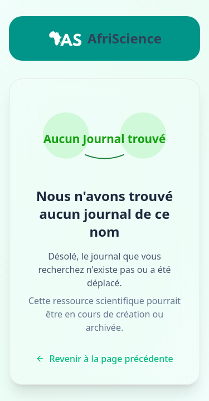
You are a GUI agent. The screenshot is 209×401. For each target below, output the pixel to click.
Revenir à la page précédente (104, 359)
